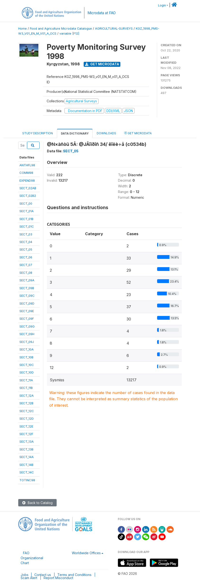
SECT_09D (26, 303)
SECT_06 (25, 257)
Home (22, 28)
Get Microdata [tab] (138, 133)
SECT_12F (26, 434)
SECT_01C (26, 226)
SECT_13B (26, 449)
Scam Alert (29, 578)
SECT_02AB (27, 188)
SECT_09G (27, 326)
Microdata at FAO (101, 13)
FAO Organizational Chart (32, 558)
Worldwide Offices (86, 553)
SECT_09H (26, 334)
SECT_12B (26, 403)
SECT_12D (26, 418)
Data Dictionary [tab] (75, 133)
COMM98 (26, 173)
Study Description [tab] (37, 133)
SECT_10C (26, 365)
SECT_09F (26, 318)
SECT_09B (26, 288)
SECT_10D (26, 372)
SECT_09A (26, 280)
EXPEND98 (27, 180)
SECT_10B (26, 357)
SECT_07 (25, 265)
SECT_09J (26, 342)
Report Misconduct (58, 578)
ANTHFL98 (27, 165)
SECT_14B (26, 465)
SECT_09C (27, 295)
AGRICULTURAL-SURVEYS (114, 28)
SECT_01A (26, 211)
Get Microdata (102, 64)
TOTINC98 (27, 480)
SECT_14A (26, 457)
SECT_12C (26, 411)
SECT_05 (25, 249)
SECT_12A (26, 395)
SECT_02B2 (27, 196)
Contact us (42, 575)
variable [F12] (69, 33)
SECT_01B (26, 219)
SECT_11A (26, 380)
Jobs (24, 575)
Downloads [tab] (106, 133)
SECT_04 (25, 242)
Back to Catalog (37, 503)
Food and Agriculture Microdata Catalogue (61, 28)
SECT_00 (25, 203)
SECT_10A (26, 349)
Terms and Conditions (74, 575)
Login (162, 5)
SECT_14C (26, 472)
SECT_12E (26, 426)
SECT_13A (26, 441)
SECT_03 (25, 234)
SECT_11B (26, 388)
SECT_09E (26, 311)
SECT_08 (25, 272)
